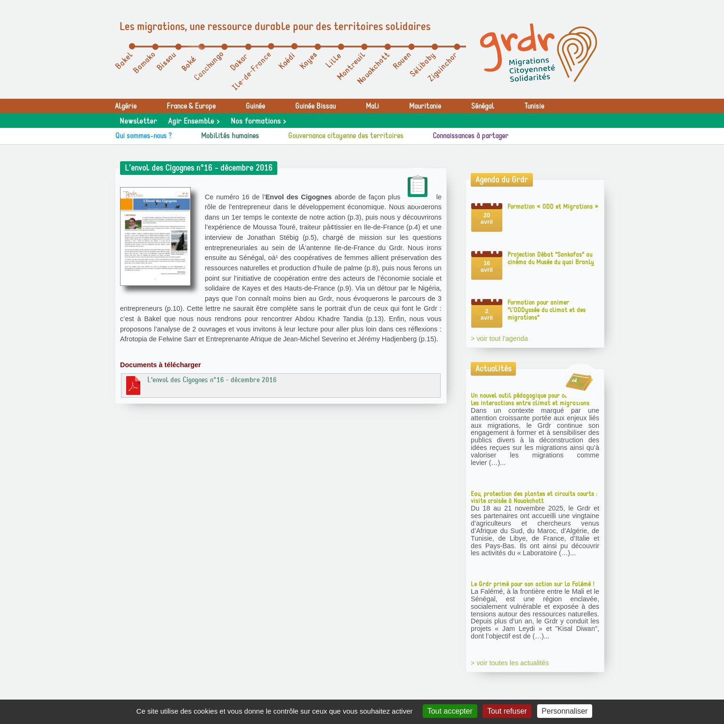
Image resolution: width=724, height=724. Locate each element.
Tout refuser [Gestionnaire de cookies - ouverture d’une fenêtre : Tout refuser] (507, 711)
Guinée (255, 106)
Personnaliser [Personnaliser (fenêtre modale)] (565, 711)
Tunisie (534, 106)
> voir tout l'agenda (499, 338)
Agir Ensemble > (193, 121)
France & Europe (191, 106)
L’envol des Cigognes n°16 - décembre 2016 (200, 385)
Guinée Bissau (315, 106)
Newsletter (138, 121)
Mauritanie (425, 106)
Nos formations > (258, 121)
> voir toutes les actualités (510, 663)
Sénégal (482, 106)
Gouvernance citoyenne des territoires (345, 136)
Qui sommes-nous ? (143, 136)
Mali (372, 106)
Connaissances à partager (470, 136)
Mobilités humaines (230, 136)
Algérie (126, 106)
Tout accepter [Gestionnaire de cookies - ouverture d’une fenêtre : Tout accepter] (450, 711)
